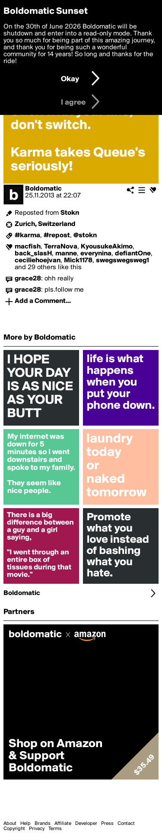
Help (25, 823)
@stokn (85, 235)
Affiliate (62, 823)
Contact (126, 823)
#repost (57, 235)
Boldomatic (43, 188)
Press (107, 823)
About (9, 823)
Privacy (36, 828)
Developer (86, 823)
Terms (55, 828)
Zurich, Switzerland (45, 224)
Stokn (69, 213)
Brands (43, 823)
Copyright (14, 828)
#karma (27, 235)
